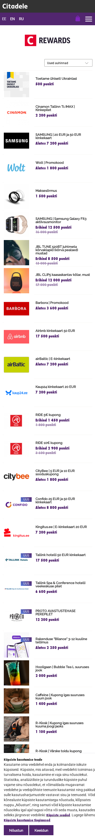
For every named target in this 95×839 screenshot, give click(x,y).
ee (4, 19)
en (12, 19)
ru (21, 19)
